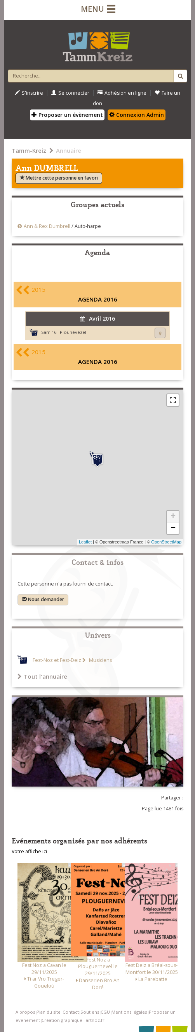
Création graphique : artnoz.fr (73, 1020)
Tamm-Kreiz (29, 150)
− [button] (173, 528)
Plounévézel (73, 332)
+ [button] (173, 516)
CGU (105, 1012)
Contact (71, 1012)
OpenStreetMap (166, 542)
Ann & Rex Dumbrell (47, 226)
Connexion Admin (136, 114)
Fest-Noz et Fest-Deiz (57, 660)
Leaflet (85, 542)
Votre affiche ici (29, 851)
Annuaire (68, 150)
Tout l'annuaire (42, 676)
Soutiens (89, 1012)
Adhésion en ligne (122, 93)
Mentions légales (129, 1012)
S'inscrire (29, 93)
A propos (25, 1012)
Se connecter (70, 93)
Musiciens (100, 660)
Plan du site (49, 1012)
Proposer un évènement (67, 114)
